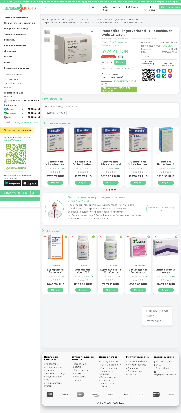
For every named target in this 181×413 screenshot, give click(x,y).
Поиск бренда (81, 370)
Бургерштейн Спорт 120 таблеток (83, 272)
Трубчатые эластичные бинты (61, 22)
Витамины (9, 40)
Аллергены (52, 364)
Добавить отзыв (56, 113)
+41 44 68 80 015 (31, 101)
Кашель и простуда (56, 373)
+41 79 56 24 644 (31, 109)
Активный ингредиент (17, 68)
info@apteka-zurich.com (27, 122)
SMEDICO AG (170, 46)
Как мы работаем (12, 79)
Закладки (133, 368)
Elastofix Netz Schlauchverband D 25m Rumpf (138, 164)
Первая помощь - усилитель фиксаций (117, 19)
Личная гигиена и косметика (19, 23)
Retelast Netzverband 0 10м (165, 164)
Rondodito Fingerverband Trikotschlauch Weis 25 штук (113, 22)
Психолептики (139, 265)
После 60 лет (111, 265)
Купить (120, 62)
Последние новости (14, 83)
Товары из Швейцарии (16, 17)
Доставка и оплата (13, 75)
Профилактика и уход (16, 28)
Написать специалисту (161, 209)
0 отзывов (120, 42)
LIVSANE (8, 57)
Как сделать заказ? (111, 361)
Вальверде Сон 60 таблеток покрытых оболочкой (138, 273)
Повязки (84, 19)
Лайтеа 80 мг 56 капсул (165, 271)
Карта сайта (79, 376)
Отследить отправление (18, 130)
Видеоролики (108, 377)
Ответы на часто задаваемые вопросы (108, 371)
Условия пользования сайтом (106, 383)
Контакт (8, 88)
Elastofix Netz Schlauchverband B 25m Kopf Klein (83, 164)
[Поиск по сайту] (93, 7)
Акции (77, 373)
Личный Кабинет (137, 361)
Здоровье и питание (15, 45)
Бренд (7, 62)
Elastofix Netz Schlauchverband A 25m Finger (55, 164)
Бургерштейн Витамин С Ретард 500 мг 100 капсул (55, 273)
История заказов (137, 364)
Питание (83, 265)
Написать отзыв (110, 45)
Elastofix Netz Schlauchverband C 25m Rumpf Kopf (110, 165)
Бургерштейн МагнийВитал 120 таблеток (117, 271)
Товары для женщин (15, 34)
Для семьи (10, 51)
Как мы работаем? (110, 364)
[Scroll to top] (20, 199)
